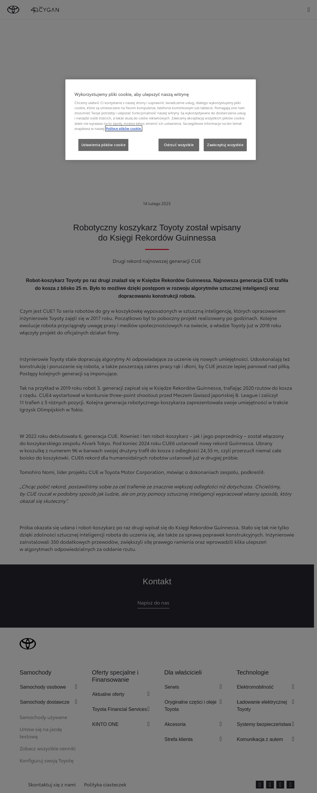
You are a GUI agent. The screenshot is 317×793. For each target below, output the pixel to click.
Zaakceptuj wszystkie (225, 144)
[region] (160, 119)
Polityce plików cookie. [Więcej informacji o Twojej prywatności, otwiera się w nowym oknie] (124, 128)
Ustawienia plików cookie (103, 144)
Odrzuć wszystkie (179, 144)
